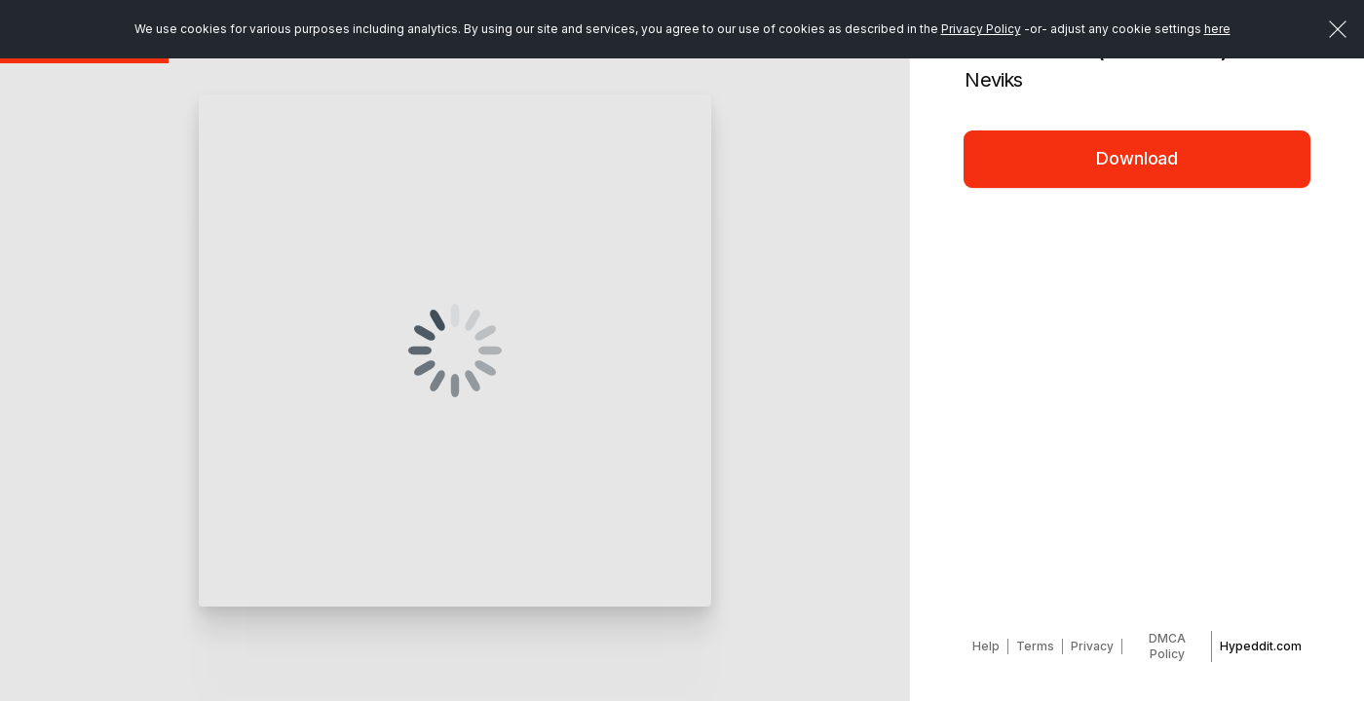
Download (1137, 158)
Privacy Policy (981, 28)
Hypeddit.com (1261, 646)
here (1217, 28)
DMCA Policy (1167, 646)
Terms (1035, 646)
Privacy (1092, 646)
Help (986, 646)
